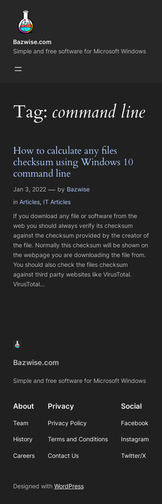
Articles (29, 201)
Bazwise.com (32, 41)
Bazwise (78, 189)
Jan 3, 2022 (29, 189)
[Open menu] (18, 69)
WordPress (69, 486)
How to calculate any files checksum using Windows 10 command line (73, 162)
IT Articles (57, 201)
